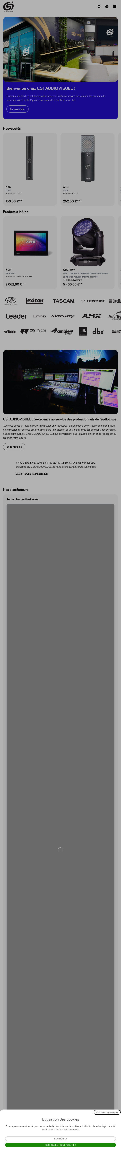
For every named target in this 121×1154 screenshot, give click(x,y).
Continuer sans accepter (107, 1112)
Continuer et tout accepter (60, 1145)
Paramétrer (60, 1138)
